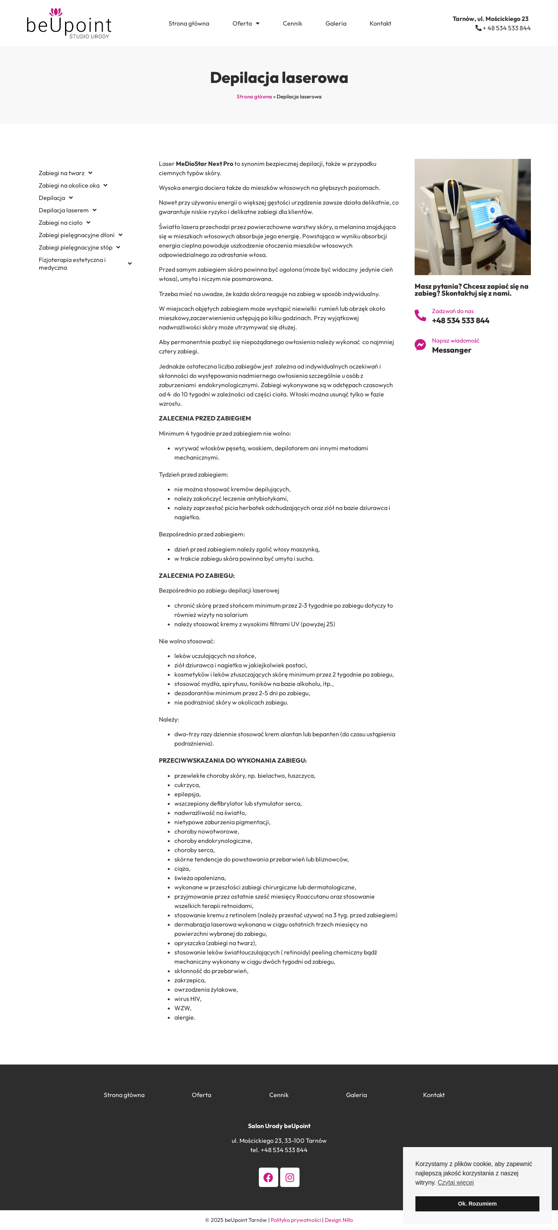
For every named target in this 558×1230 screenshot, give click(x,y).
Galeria (336, 23)
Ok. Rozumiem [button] (477, 1204)
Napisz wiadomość (455, 340)
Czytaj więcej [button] (455, 1182)
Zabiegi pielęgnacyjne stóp (79, 247)
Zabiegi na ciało (64, 222)
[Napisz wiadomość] (420, 345)
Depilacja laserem (67, 210)
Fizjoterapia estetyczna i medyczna (85, 263)
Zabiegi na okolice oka (73, 185)
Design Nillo (339, 1219)
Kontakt (380, 23)
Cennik (292, 23)
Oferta (246, 23)
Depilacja (56, 197)
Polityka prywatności (296, 1219)
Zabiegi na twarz (65, 173)
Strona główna (189, 23)
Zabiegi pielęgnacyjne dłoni (80, 235)
